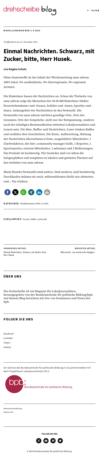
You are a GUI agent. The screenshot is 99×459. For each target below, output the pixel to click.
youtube (8, 338)
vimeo (7, 342)
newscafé (42, 219)
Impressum (8, 412)
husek (26, 219)
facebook (9, 333)
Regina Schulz (18, 69)
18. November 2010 (28, 42)
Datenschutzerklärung (13, 408)
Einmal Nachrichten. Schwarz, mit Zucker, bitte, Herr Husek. (27, 251)
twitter (7, 347)
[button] (7, 192)
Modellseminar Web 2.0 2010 (22, 30)
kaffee (33, 219)
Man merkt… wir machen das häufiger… (78, 250)
